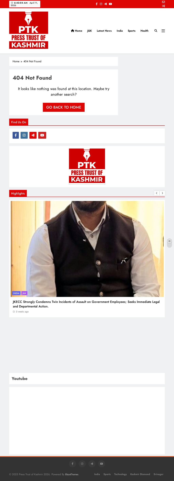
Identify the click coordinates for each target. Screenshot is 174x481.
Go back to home (63, 107)
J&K (89, 31)
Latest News (104, 31)
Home (76, 31)
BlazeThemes (71, 474)
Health (145, 31)
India (120, 31)
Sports (131, 31)
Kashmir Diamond (140, 474)
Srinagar (158, 474)
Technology (120, 474)
